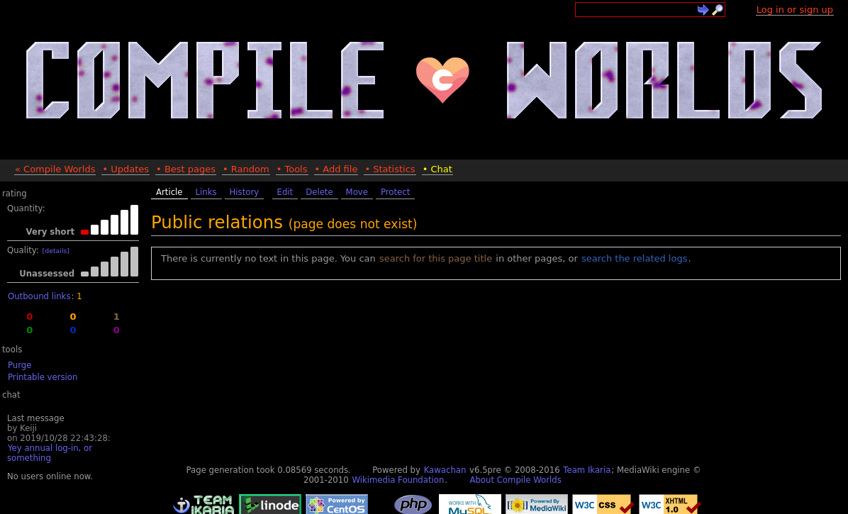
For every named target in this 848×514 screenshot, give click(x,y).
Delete (319, 192)
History (245, 192)
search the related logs (634, 258)
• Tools (292, 169)
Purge (19, 365)
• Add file (336, 169)
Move (357, 192)
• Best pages (186, 169)
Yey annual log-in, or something (49, 453)
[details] (56, 251)
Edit (285, 192)
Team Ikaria (586, 470)
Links (206, 192)
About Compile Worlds (515, 480)
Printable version (42, 377)
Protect (395, 192)
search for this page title (435, 258)
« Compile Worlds (55, 169)
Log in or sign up (795, 9)
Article (169, 192)
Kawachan (445, 470)
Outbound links (39, 296)
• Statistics (389, 169)
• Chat (437, 169)
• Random (246, 169)
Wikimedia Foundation (398, 480)
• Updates (125, 169)
